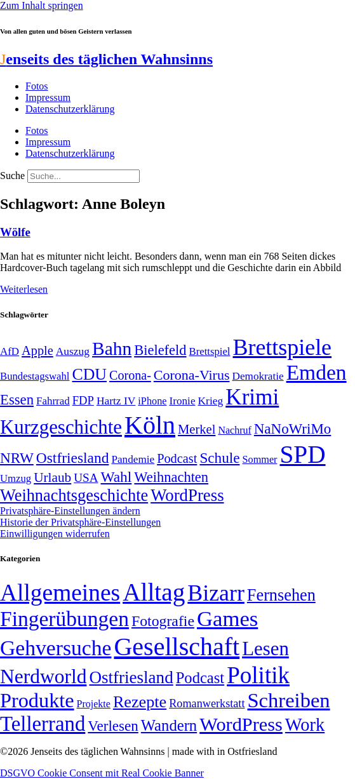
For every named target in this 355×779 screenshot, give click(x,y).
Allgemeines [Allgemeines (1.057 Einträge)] (60, 593)
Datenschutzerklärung (69, 108)
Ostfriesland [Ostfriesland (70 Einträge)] (131, 677)
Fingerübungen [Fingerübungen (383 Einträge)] (64, 618)
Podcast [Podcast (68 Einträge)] (177, 458)
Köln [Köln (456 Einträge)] (149, 425)
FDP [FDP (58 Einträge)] (83, 400)
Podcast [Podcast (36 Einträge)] (200, 677)
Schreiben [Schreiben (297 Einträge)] (288, 700)
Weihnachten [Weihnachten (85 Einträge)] (171, 477)
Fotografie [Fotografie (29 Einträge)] (162, 621)
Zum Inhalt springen (41, 5)
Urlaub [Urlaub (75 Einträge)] (52, 477)
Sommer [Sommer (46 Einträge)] (259, 459)
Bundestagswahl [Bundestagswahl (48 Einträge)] (34, 376)
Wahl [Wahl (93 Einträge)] (115, 477)
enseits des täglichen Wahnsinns (106, 59)
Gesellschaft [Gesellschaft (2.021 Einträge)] (176, 646)
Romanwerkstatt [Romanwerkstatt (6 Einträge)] (206, 703)
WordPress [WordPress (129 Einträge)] (187, 495)
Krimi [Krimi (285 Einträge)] (252, 397)
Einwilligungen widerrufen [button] (55, 533)
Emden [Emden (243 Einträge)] (316, 372)
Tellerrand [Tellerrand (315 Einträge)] (42, 723)
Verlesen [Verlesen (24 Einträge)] (113, 725)
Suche (12, 175)
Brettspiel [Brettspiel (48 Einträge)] (210, 351)
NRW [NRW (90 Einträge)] (17, 457)
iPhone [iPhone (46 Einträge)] (152, 401)
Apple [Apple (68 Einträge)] (37, 350)
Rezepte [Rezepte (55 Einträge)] (139, 702)
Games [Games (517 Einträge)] (227, 618)
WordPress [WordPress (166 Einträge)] (241, 724)
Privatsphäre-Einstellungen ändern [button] (70, 510)
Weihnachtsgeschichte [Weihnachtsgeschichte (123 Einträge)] (74, 495)
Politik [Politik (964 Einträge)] (258, 675)
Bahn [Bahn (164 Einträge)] (111, 348)
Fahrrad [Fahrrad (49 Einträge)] (53, 401)
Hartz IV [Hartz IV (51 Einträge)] (116, 400)
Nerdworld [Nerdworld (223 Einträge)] (43, 676)
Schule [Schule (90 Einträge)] (219, 457)
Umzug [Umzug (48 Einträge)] (15, 478)
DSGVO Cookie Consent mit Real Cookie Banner (102, 773)
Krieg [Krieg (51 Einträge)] (211, 400)
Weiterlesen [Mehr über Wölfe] (24, 289)
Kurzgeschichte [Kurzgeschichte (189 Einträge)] (61, 427)
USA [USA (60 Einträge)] (86, 477)
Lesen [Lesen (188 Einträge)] (265, 648)
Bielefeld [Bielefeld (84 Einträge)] (160, 350)
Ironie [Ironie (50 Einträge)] (182, 401)
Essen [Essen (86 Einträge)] (17, 400)
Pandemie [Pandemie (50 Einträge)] (132, 459)
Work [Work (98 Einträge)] (305, 725)
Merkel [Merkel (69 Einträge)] (196, 429)
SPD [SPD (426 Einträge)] (303, 454)
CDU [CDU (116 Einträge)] (89, 374)
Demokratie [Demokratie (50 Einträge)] (258, 376)
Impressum (47, 97)
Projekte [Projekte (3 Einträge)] (94, 703)
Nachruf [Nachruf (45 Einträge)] (234, 430)
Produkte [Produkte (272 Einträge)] (37, 700)
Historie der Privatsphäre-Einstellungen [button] (80, 522)
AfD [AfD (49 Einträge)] (9, 351)
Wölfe (15, 232)
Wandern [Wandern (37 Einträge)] (169, 725)
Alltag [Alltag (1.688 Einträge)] (154, 592)
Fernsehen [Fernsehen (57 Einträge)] (281, 595)
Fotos (36, 86)
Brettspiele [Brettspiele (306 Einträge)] (282, 347)
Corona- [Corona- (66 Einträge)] (130, 375)
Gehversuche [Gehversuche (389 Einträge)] (55, 648)
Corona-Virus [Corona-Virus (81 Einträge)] (192, 375)
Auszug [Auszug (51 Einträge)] (73, 351)
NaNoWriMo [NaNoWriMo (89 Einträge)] (292, 429)
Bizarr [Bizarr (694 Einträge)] (215, 593)
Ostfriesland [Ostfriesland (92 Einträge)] (72, 457)
